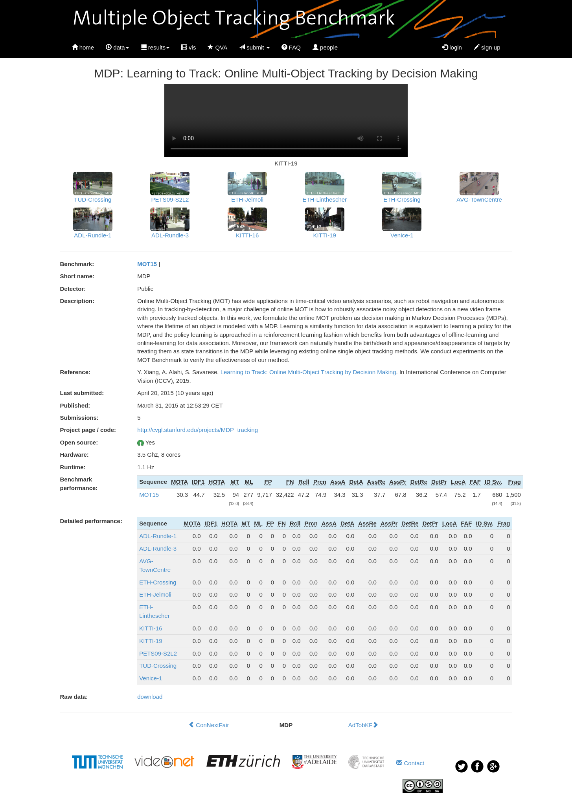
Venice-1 (150, 678)
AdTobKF (363, 725)
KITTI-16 (150, 628)
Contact (410, 763)
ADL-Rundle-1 (158, 536)
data (117, 47)
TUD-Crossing (158, 665)
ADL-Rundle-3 (158, 548)
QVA (217, 47)
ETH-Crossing (157, 582)
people (325, 47)
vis (188, 47)
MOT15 (147, 264)
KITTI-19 (150, 640)
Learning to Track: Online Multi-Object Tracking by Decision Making (308, 372)
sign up (487, 47)
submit (254, 47)
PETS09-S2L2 (158, 653)
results (155, 47)
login (452, 47)
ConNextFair (208, 725)
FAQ (291, 47)
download (149, 696)
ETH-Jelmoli (155, 594)
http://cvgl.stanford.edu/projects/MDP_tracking (197, 429)
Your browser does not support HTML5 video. (286, 120)
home (83, 47)
